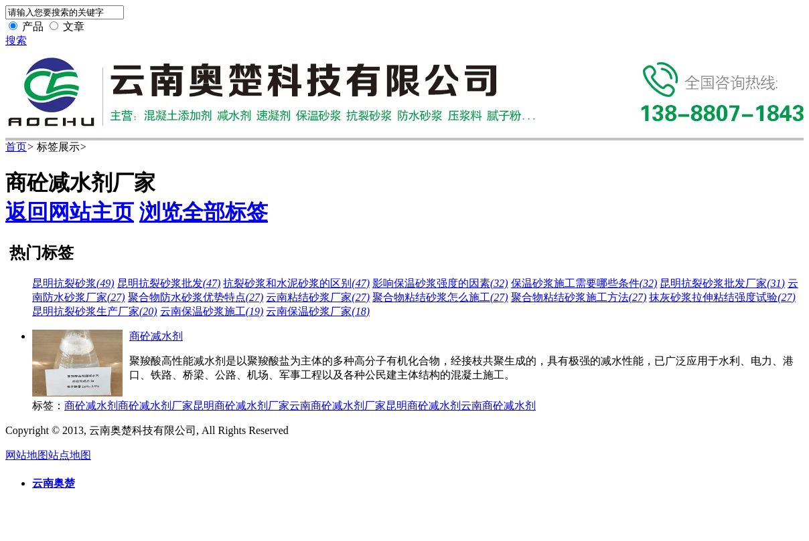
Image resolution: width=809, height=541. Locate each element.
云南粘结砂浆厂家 (318, 297)
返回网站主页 (69, 212)
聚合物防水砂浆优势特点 (196, 297)
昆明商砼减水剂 (423, 405)
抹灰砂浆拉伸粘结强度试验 (722, 297)
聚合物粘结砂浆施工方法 (579, 297)
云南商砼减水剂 (498, 405)
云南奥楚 (53, 483)
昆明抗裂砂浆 (73, 283)
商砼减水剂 (156, 336)
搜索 (16, 40)
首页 (16, 146)
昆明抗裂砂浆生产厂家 (94, 311)
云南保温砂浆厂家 (318, 311)
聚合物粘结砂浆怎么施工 (440, 297)
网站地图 (26, 455)
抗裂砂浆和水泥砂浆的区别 (296, 283)
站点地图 (69, 455)
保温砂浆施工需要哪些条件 (584, 283)
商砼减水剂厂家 (155, 405)
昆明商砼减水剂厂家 (241, 405)
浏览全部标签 (203, 212)
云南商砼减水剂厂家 (337, 405)
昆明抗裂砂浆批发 (169, 283)
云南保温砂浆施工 (212, 311)
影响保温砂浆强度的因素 (440, 283)
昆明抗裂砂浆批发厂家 (722, 283)
